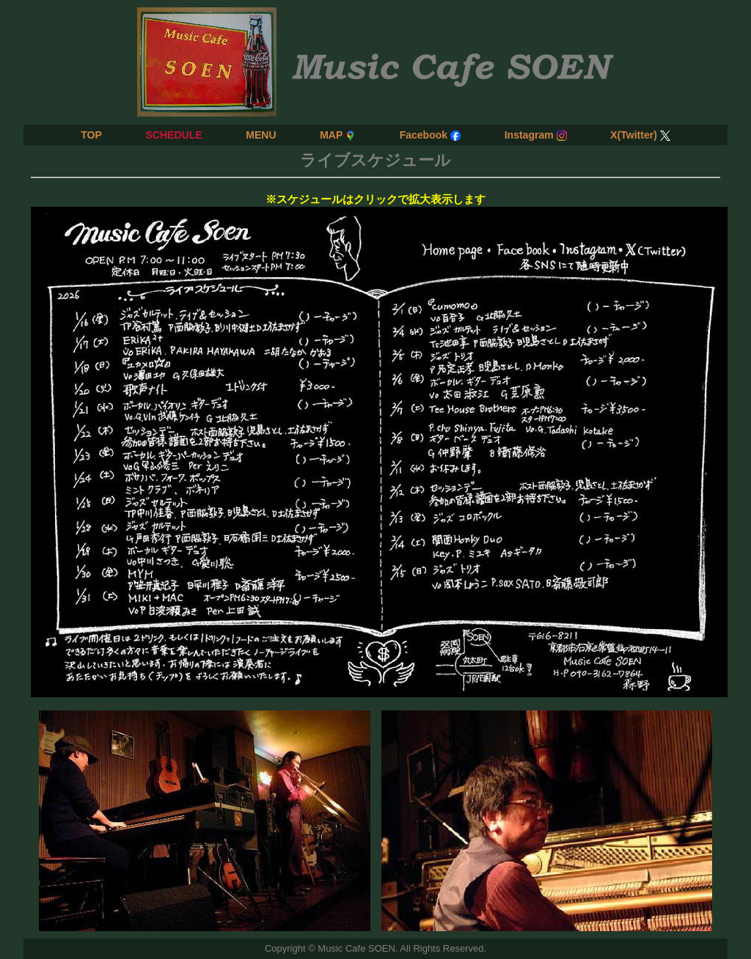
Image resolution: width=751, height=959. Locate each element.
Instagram (536, 135)
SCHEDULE (173, 135)
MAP (338, 135)
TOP (91, 135)
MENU (261, 135)
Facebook (430, 135)
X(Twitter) (640, 135)
